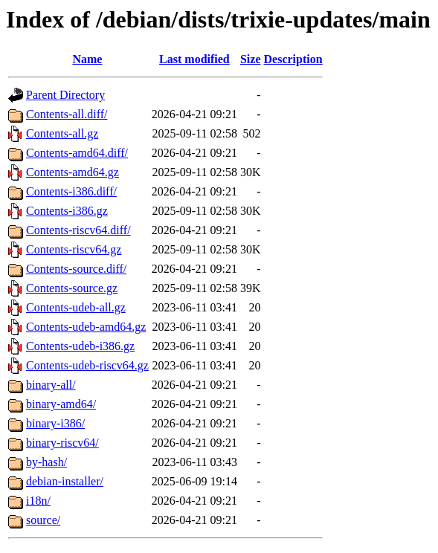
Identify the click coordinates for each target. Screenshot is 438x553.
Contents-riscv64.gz (73, 249)
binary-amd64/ (61, 404)
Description (293, 59)
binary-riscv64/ (62, 442)
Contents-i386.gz (67, 210)
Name (87, 59)
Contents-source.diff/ (76, 268)
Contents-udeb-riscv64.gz (87, 365)
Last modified (194, 59)
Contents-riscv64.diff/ (78, 230)
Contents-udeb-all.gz (76, 307)
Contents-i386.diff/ (71, 191)
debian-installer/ (64, 481)
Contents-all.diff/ (66, 114)
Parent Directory (65, 94)
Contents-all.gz (62, 133)
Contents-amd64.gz (72, 172)
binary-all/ (51, 384)
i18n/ (38, 500)
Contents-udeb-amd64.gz (86, 326)
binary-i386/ (55, 423)
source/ (43, 520)
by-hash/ (46, 462)
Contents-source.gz (71, 288)
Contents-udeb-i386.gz (80, 346)
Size (250, 59)
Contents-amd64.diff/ (77, 152)
